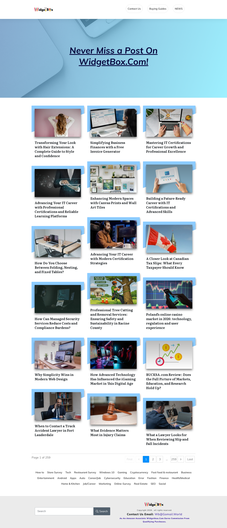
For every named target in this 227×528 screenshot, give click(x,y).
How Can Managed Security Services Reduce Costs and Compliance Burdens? (57, 323)
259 (173, 459)
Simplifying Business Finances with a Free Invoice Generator (107, 147)
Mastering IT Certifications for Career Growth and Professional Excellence (168, 147)
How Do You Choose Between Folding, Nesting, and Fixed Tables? (56, 267)
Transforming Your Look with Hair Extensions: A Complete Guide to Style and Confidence (55, 149)
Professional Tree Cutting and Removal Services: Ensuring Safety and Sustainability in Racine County (111, 319)
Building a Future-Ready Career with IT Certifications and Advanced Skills (166, 205)
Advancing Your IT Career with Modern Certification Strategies (112, 258)
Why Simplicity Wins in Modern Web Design (54, 376)
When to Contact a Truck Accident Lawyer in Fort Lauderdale (55, 430)
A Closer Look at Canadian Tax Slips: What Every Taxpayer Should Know (167, 263)
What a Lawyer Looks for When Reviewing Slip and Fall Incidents (167, 439)
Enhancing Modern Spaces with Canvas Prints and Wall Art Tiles (113, 202)
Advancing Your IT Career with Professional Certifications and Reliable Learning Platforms (56, 209)
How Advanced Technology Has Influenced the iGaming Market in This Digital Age (113, 379)
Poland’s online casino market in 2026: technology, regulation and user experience (169, 321)
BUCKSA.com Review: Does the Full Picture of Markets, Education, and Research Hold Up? (168, 381)
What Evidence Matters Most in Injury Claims (109, 432)
